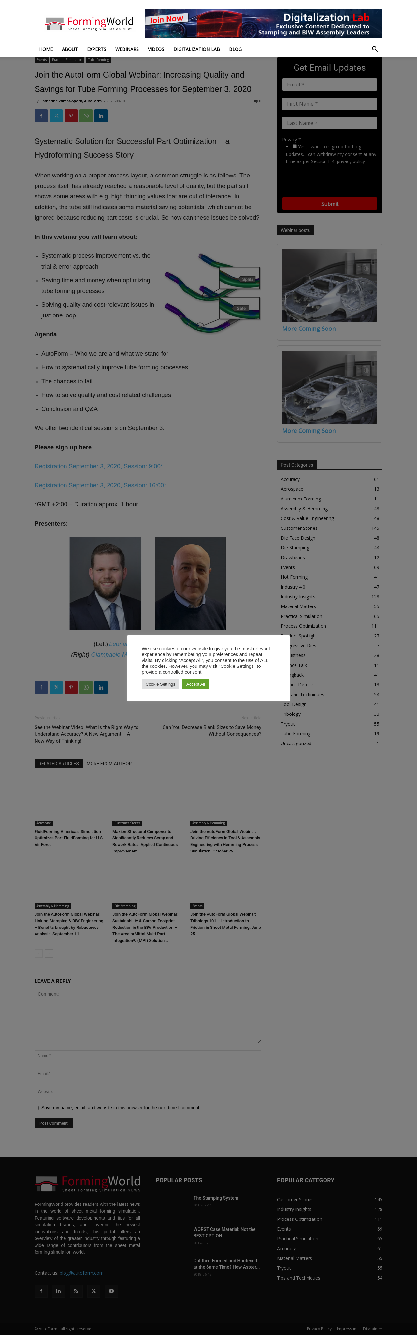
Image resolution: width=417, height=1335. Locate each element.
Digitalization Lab (196, 49)
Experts (96, 49)
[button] (374, 50)
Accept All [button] (195, 684)
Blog (235, 49)
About (70, 49)
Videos (156, 49)
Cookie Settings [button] (160, 684)
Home (46, 49)
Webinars (127, 49)
